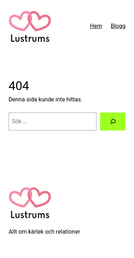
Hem (96, 26)
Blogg (118, 26)
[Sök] (112, 121)
